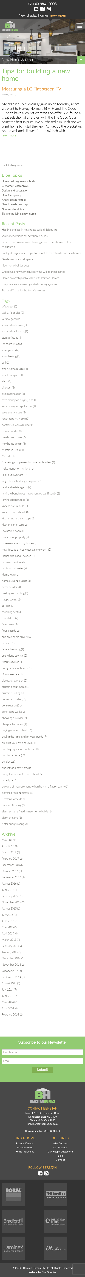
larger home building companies (22, 481)
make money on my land (17, 468)
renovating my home (15, 419)
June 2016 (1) (10, 890)
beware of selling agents (17, 793)
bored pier (9, 780)
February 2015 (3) (12, 946)
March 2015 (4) (11, 940)
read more (9, 135)
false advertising (13, 649)
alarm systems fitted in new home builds (27, 811)
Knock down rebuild (14, 200)
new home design (14, 443)
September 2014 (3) (13, 977)
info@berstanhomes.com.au (42, 1123)
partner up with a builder (18, 425)
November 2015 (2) (13, 902)
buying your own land (17, 730)
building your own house (19, 743)
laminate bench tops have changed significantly (31, 493)
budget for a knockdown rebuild (22, 774)
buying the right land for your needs (24, 737)
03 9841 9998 (45, 4)
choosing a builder (14, 718)
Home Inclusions (24, 1151)
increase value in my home (19, 543)
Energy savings (12, 662)
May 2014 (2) (9, 1002)
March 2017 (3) (11, 852)
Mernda (8, 456)
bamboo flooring (13, 805)
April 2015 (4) (9, 933)
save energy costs (14, 412)
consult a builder (14, 699)
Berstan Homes (13, 799)
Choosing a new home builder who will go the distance (33, 272)
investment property (15, 537)
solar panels (10, 350)
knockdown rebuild (15, 506)
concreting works (13, 712)
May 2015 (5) (9, 927)
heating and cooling (15, 593)
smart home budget (15, 369)
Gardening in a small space (17, 259)
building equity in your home (20, 749)
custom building (13, 693)
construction (11, 705)
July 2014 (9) (9, 989)
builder (8, 761)
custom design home (15, 687)
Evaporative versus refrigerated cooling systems (29, 284)
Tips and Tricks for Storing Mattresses (23, 290)
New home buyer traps (15, 204)
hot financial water (14, 568)
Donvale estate (12, 674)
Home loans (10, 574)
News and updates (13, 209)
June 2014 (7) (10, 996)
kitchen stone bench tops (18, 518)
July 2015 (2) (9, 915)
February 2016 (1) (12, 896)
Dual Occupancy (11, 195)
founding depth (12, 612)
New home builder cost (15, 265)
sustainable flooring (15, 331)
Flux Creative (49, 1272)
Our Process (60, 1147)
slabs (6, 381)
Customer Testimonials (15, 186)
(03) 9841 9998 (46, 1120)
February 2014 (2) (12, 1014)
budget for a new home (17, 768)
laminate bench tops (15, 500)
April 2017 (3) (9, 846)
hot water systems (14, 562)
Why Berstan (60, 1143)
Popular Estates (25, 1143)
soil (5, 362)
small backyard (12, 375)
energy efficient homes (17, 668)
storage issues (11, 338)
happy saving (11, 599)
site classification (13, 394)
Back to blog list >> (13, 165)
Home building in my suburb (18, 181)
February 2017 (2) (12, 859)
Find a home (25, 1138)
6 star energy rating (14, 824)
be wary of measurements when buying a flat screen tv (35, 786)
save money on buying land (19, 400)
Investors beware (13, 531)
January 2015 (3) (11, 952)
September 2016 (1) (13, 877)
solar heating (11, 356)
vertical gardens (13, 319)
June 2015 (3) (10, 921)
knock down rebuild (15, 512)
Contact (60, 1159)
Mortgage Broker (13, 450)
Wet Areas (9, 306)
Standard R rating (14, 344)
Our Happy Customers (60, 1151)
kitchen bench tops (14, 525)
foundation (10, 618)
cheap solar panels (14, 724)
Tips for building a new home (19, 214)
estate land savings (14, 655)
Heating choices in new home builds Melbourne (29, 230)
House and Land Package (19, 556)
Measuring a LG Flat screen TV (31, 89)
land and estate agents (16, 487)
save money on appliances (19, 406)
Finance (8, 643)
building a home (13, 755)
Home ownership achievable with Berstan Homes (30, 278)
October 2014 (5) (12, 971)
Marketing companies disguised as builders (28, 462)
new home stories (14, 437)
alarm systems (12, 818)
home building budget (16, 581)
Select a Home (24, 1147)
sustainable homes (14, 325)
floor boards (10, 631)
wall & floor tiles (13, 313)
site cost (8, 387)
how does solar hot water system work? (26, 549)
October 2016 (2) (12, 871)
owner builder (11, 431)
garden (7, 606)
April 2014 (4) (9, 1008)
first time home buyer (17, 637)
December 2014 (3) (13, 958)
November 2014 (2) (13, 965)
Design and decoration (15, 190)
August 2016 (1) (11, 883)
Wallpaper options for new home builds (24, 236)
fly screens (10, 624)
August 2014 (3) (11, 983)
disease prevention (14, 680)
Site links (60, 1138)
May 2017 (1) (9, 840)
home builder (11, 587)
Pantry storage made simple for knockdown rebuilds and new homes (41, 253)
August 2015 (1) (11, 908)
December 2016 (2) (13, 865)
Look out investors (14, 475)
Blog (60, 1155)
